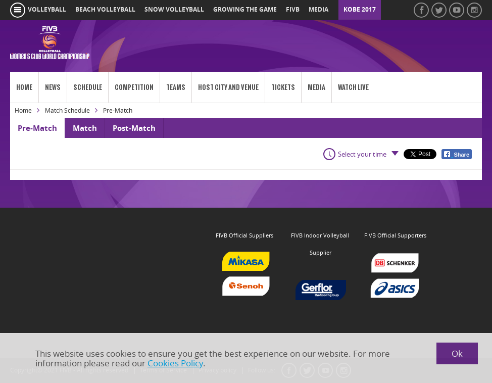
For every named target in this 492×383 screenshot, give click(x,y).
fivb (293, 10)
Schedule (87, 87)
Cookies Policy (175, 363)
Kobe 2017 (359, 10)
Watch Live (353, 87)
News (53, 87)
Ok (457, 353)
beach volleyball (105, 10)
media (318, 10)
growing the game (245, 10)
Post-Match (134, 128)
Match (85, 128)
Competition (134, 87)
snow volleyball (174, 10)
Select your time (362, 154)
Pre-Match (37, 128)
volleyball (47, 10)
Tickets (283, 87)
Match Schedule (67, 110)
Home (24, 87)
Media (316, 87)
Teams (175, 87)
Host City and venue (228, 87)
